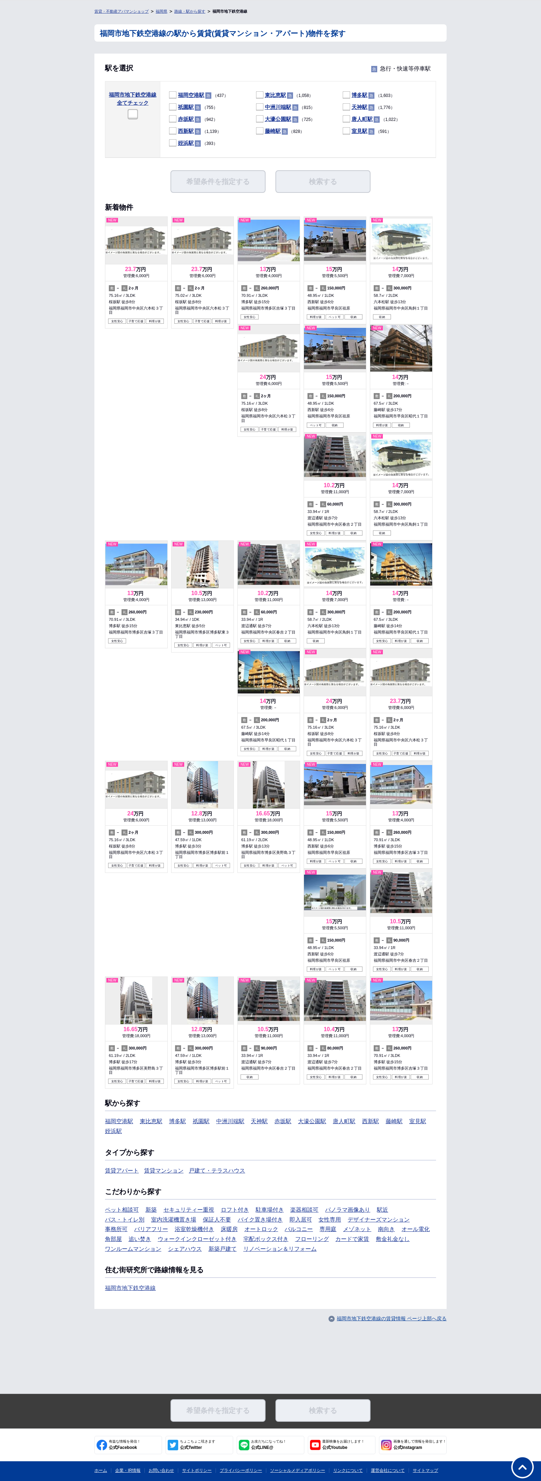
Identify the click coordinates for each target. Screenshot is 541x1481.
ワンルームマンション (133, 1249)
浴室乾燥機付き (194, 1229)
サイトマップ (425, 1470)
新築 (151, 1210)
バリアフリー (151, 1229)
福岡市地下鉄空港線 (130, 1288)
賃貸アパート (122, 1171)
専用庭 (327, 1229)
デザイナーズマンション (379, 1220)
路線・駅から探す (189, 11)
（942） (193, 119)
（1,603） (369, 95)
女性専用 (329, 1220)
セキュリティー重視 (188, 1210)
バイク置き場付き (260, 1220)
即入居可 (301, 1220)
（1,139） (195, 131)
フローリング (312, 1239)
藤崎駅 (273, 131)
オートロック (261, 1229)
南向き (386, 1229)
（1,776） (369, 107)
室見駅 (359, 131)
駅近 (382, 1210)
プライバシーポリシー (241, 1470)
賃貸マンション (164, 1171)
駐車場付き (270, 1210)
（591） (367, 131)
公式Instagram (419, 1444)
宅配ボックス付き (265, 1239)
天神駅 (359, 107)
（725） (285, 119)
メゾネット (357, 1229)
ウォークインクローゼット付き (197, 1239)
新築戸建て (223, 1249)
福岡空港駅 (191, 95)
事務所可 (116, 1229)
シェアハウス (185, 1249)
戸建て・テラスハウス (217, 1171)
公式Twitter (197, 1444)
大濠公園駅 (278, 119)
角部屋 (113, 1239)
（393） (193, 143)
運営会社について (388, 1470)
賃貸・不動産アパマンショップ (121, 11)
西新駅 (186, 131)
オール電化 (416, 1229)
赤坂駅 (186, 119)
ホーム (100, 1470)
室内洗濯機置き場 (173, 1220)
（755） (193, 107)
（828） (280, 131)
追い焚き (140, 1239)
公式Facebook (125, 1444)
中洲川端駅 (278, 107)
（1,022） (371, 119)
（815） (285, 107)
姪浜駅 (186, 143)
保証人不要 (217, 1220)
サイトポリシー (197, 1470)
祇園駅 (186, 107)
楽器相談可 (304, 1210)
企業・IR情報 (128, 1470)
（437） (198, 95)
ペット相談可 (122, 1210)
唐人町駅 (362, 119)
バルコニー (299, 1229)
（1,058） (284, 95)
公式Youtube (343, 1444)
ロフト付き (235, 1210)
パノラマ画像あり (347, 1210)
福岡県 (161, 11)
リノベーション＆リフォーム (280, 1249)
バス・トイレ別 (124, 1220)
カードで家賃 (352, 1239)
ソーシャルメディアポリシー (297, 1470)
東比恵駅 (275, 95)
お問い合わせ (161, 1470)
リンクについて (348, 1470)
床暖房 (229, 1229)
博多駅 (359, 95)
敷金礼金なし (393, 1239)
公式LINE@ (268, 1444)
